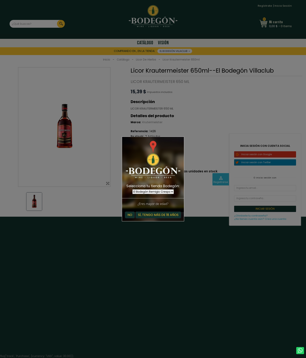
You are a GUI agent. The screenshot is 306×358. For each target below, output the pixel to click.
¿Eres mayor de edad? (153, 204)
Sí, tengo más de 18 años (158, 215)
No (130, 215)
